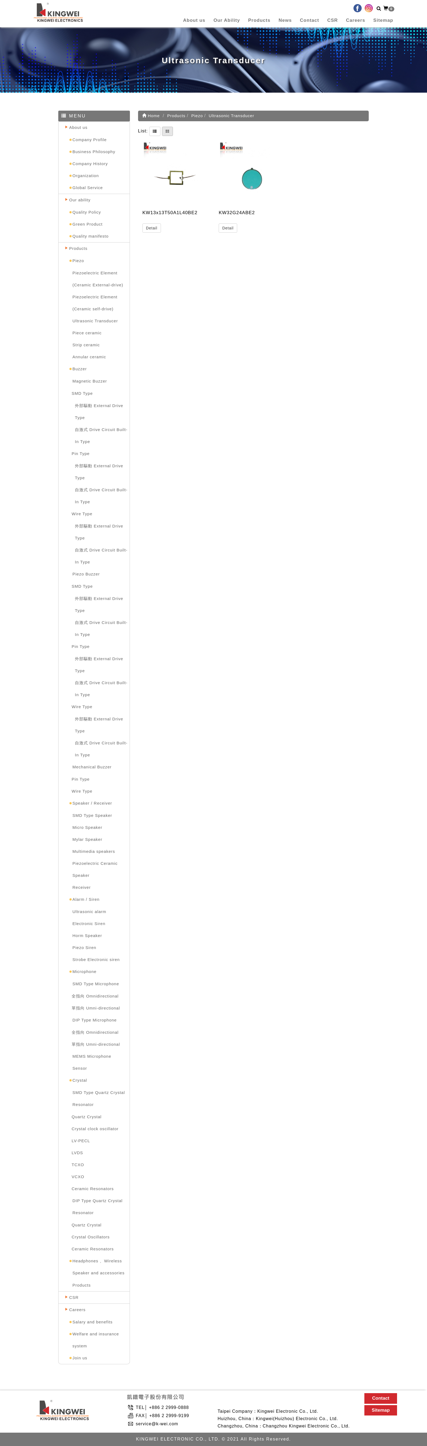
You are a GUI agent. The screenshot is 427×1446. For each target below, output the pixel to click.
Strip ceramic (86, 344)
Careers (355, 20)
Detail (151, 228)
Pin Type (81, 453)
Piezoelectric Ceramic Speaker (95, 869)
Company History (90, 163)
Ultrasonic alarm (89, 911)
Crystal (79, 1080)
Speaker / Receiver (92, 803)
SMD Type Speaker (92, 815)
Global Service (87, 187)
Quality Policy (86, 212)
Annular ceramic (89, 356)
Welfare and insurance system (95, 1340)
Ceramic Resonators (93, 1188)
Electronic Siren (88, 923)
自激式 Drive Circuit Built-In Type (101, 435)
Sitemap (383, 20)
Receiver (81, 887)
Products (259, 20)
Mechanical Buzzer (92, 767)
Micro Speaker (87, 827)
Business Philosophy (93, 151)
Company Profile (89, 139)
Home (151, 115)
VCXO (78, 1176)
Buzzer (79, 368)
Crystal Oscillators (91, 1237)
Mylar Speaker (87, 839)
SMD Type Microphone (95, 983)
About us (194, 20)
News (285, 20)
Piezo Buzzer (86, 574)
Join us (79, 1358)
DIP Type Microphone (94, 1020)
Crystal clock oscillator (95, 1128)
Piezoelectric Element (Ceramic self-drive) (94, 303)
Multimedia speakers (93, 851)
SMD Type (82, 393)
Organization (85, 175)
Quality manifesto (90, 236)
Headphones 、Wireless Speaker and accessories (98, 1267)
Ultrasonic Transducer (95, 321)
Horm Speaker (87, 935)
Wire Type (82, 513)
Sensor (79, 1068)
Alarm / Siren (86, 899)
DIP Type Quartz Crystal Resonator (97, 1206)
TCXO (78, 1164)
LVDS (77, 1152)
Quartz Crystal (87, 1116)
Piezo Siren (84, 947)
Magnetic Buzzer (89, 381)
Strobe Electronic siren (96, 959)
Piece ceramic (87, 333)
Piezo (78, 260)
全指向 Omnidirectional (95, 996)
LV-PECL (81, 1140)
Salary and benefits (92, 1322)
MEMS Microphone (91, 1056)
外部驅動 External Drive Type (99, 411)
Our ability (80, 200)
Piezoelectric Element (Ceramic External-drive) (97, 279)
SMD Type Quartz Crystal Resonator (98, 1098)
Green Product (87, 224)
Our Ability (226, 20)
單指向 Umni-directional (96, 1008)
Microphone (84, 971)
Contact (309, 20)
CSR (332, 20)
